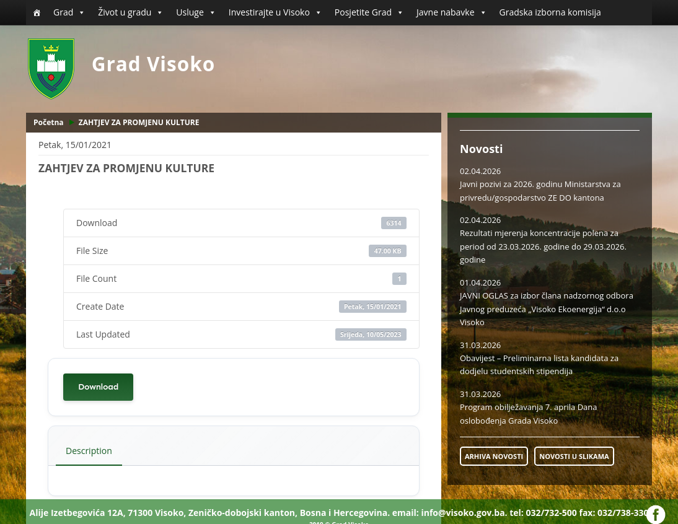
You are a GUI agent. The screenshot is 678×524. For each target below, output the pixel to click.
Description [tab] (89, 450)
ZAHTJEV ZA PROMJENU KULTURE (139, 122)
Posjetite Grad (369, 12)
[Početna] (36, 12)
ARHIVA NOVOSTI (494, 456)
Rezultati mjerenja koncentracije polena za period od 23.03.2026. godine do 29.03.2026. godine (543, 246)
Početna (48, 122)
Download (98, 387)
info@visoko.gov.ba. (464, 512)
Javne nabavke (451, 12)
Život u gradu (131, 12)
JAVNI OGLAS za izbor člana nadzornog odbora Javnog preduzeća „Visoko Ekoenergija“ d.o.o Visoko (546, 309)
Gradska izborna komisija (550, 12)
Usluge (196, 12)
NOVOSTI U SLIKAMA (574, 456)
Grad (69, 12)
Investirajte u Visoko (275, 12)
